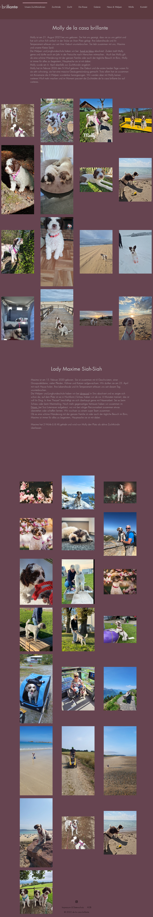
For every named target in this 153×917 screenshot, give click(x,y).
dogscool (84, 393)
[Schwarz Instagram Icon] (76, 901)
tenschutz (80, 907)
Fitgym (35, 407)
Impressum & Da (69, 907)
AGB (89, 907)
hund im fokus (87, 51)
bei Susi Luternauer (48, 407)
